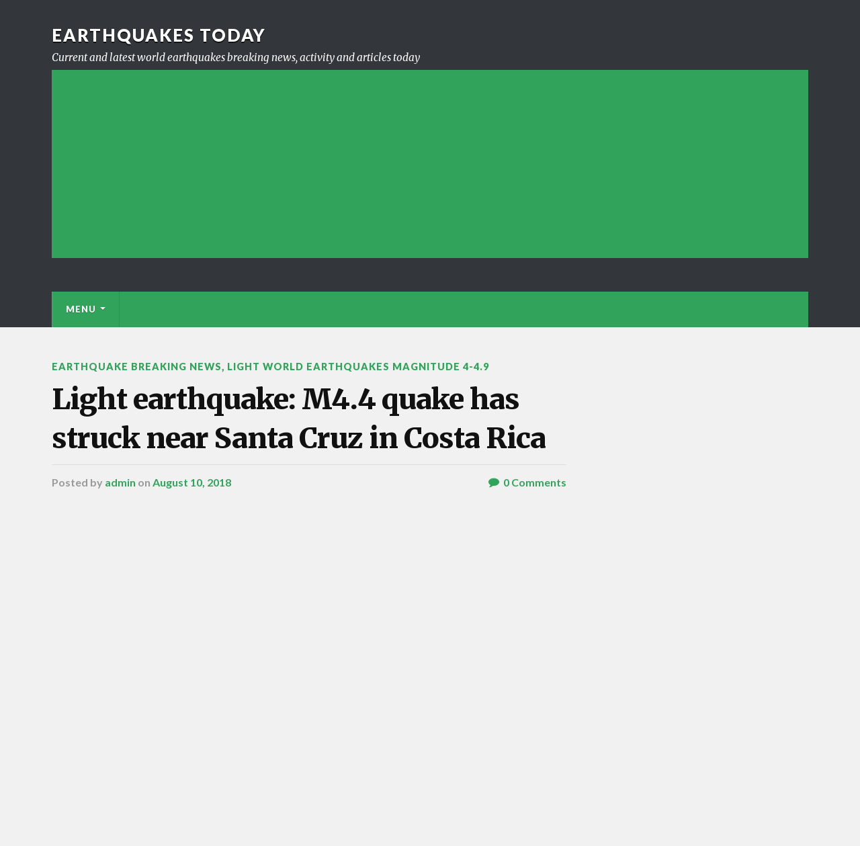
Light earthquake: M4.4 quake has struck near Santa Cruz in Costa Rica (299, 418)
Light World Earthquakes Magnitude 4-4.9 (358, 366)
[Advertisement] (430, 164)
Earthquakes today (159, 35)
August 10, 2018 (192, 482)
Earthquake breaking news (137, 366)
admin (120, 482)
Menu (81, 309)
